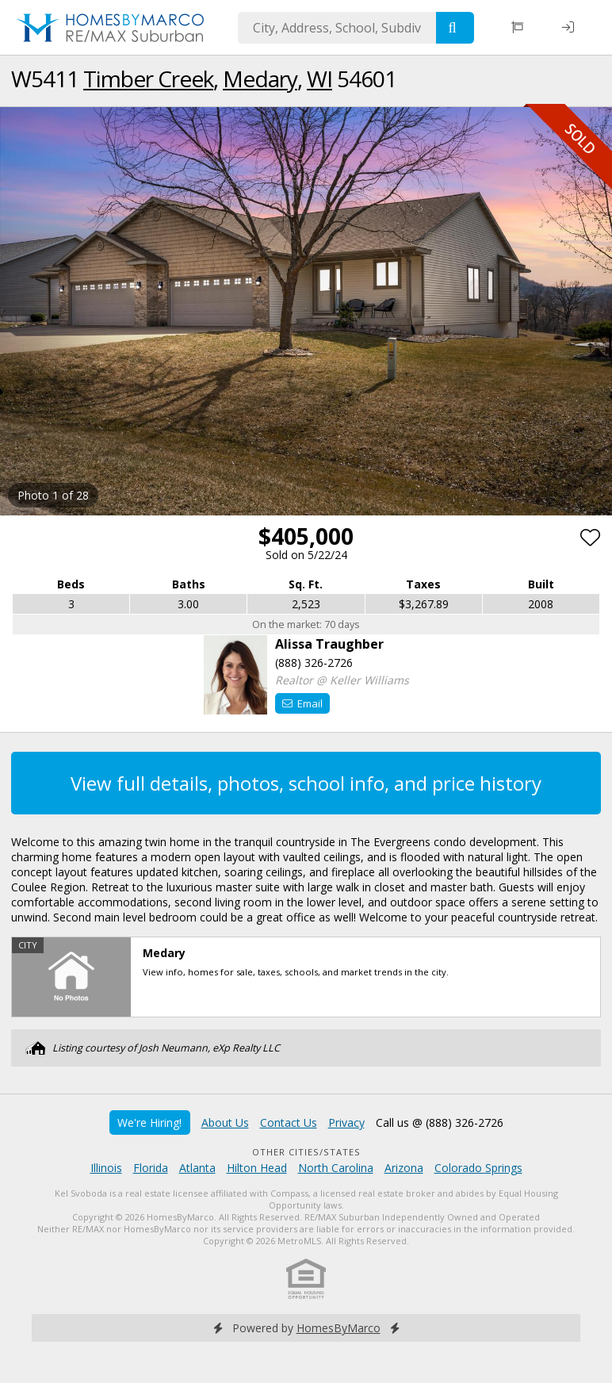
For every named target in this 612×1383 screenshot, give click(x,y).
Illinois (106, 1167)
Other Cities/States (306, 1152)
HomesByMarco (338, 1327)
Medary (260, 78)
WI (319, 78)
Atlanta (197, 1167)
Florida (150, 1167)
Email (302, 703)
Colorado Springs (478, 1167)
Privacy (346, 1122)
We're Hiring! (149, 1122)
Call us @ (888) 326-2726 (439, 1122)
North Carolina (335, 1167)
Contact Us (288, 1122)
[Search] (455, 28)
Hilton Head (257, 1167)
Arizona (403, 1167)
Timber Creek (148, 78)
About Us (225, 1122)
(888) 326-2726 (314, 662)
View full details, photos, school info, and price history (306, 783)
